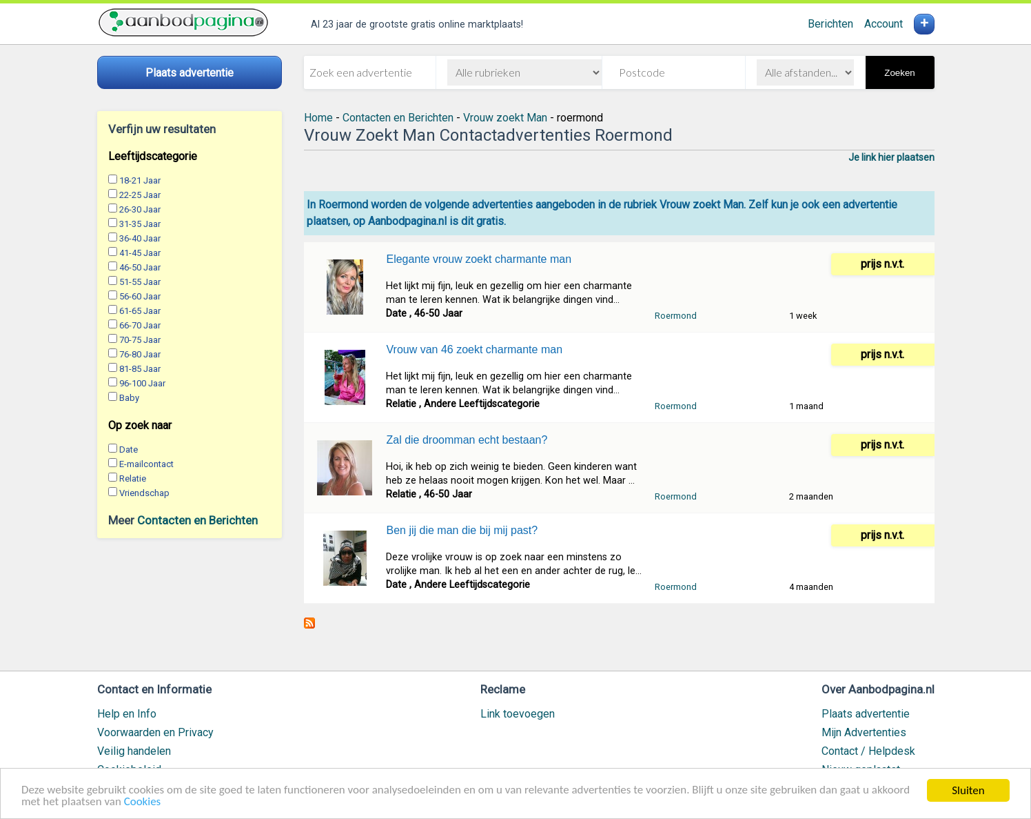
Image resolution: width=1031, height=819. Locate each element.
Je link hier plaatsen (891, 157)
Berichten (830, 23)
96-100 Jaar (142, 383)
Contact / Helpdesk (868, 751)
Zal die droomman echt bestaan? (466, 440)
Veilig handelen (134, 751)
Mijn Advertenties (863, 732)
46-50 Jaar (140, 267)
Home (318, 117)
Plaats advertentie (865, 713)
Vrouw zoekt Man (505, 117)
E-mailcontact (146, 464)
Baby (129, 398)
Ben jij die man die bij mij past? (462, 530)
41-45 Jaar (140, 253)
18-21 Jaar (140, 180)
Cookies (142, 803)
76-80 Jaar (140, 354)
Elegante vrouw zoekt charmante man (478, 259)
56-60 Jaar (140, 296)
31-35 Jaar (140, 224)
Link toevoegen (517, 713)
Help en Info (126, 713)
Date (128, 449)
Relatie (132, 478)
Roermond (676, 315)
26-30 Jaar (140, 209)
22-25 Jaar (140, 195)
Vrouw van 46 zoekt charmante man (474, 349)
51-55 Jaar (140, 282)
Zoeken (899, 73)
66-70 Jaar (140, 325)
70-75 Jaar (140, 340)
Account (883, 23)
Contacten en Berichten (197, 520)
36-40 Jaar (140, 238)
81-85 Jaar (140, 369)
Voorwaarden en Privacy (155, 732)
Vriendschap (144, 493)
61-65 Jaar (140, 311)
